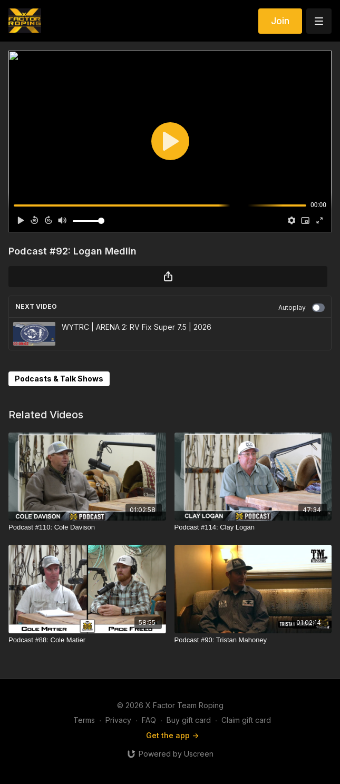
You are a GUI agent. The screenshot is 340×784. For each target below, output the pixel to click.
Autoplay (301, 307)
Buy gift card (189, 720)
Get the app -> (172, 735)
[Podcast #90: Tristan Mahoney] (253, 640)
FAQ (149, 720)
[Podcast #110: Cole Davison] (87, 527)
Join (280, 20)
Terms (84, 720)
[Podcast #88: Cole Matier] (87, 640)
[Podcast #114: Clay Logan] (253, 527)
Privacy (118, 720)
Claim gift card (246, 720)
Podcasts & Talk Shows (59, 378)
